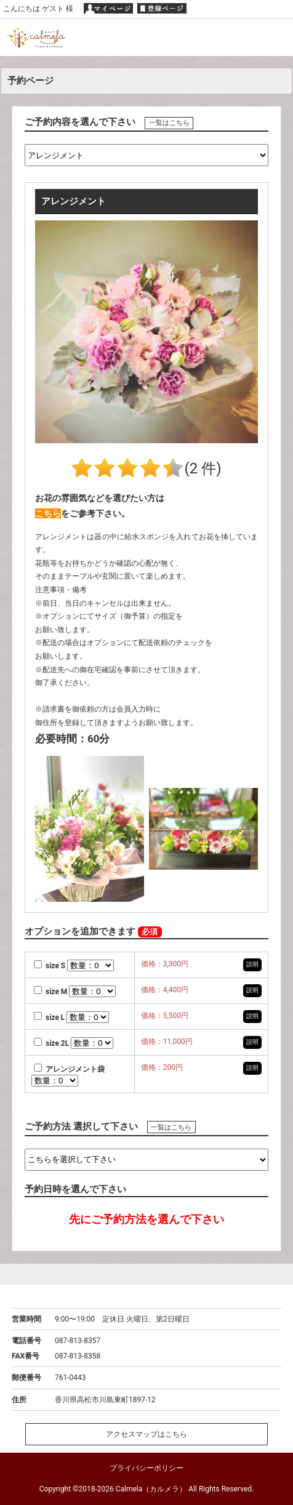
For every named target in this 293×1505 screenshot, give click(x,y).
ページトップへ (146, 1274)
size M (51, 991)
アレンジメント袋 (69, 1069)
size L (50, 1017)
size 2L (52, 1043)
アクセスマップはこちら (146, 1434)
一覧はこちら (169, 123)
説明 (252, 964)
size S (50, 965)
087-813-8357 (77, 1340)
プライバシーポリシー (146, 1468)
